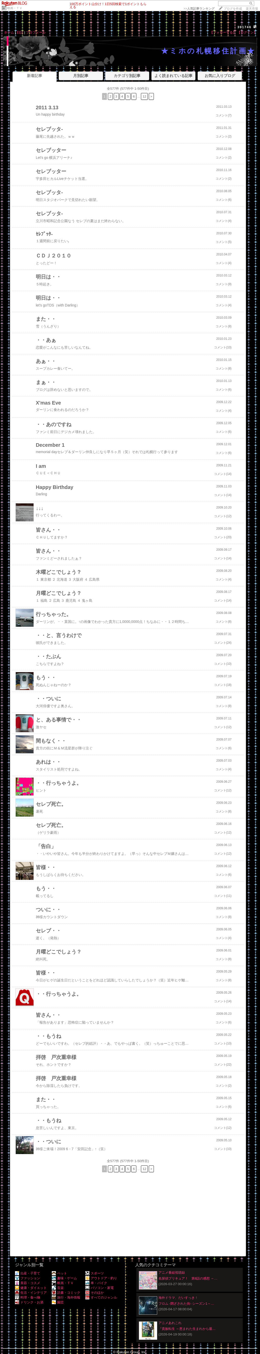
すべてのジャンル (101, 1297)
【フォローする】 (223, 32)
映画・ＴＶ (14, 8)
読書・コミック (66, 1293)
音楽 (58, 1288)
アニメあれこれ (170, 1323)
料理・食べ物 (27, 1297)
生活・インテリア (31, 1293)
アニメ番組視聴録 (171, 1272)
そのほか (94, 1293)
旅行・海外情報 (66, 1297)
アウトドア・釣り (101, 1278)
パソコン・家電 (99, 1288)
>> (199, 8)
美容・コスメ (27, 1283)
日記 (20, 32)
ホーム (9, 32)
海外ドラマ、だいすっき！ (178, 1298)
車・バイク (96, 1283)
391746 (244, 27)
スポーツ (94, 1273)
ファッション (27, 1278)
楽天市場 (252, 8)
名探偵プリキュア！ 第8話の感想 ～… (187, 1278)
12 (144, 96)
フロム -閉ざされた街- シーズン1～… (186, 1303)
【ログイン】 (247, 32)
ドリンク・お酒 (29, 1302)
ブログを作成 (233, 8)
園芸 (58, 1302)
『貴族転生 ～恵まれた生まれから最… (187, 1329)
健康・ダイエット (31, 1288)
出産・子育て (27, 1273)
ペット (59, 1273)
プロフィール (36, 32)
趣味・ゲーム (64, 1278)
